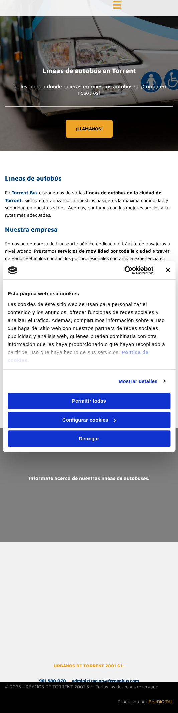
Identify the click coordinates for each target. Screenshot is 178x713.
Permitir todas (89, 401)
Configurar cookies (89, 420)
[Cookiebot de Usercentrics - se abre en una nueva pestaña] (124, 270)
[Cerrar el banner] (168, 270)
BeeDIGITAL (161, 701)
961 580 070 (52, 680)
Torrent (13, 200)
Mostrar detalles (138, 381)
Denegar (89, 438)
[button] (117, 5)
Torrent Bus (25, 192)
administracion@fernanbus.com (105, 680)
